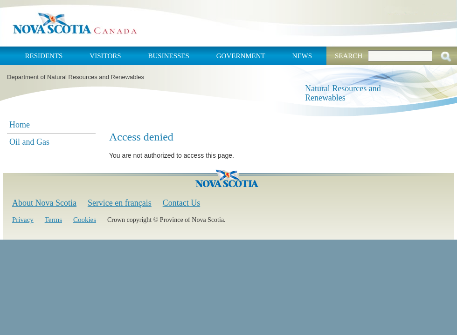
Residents (44, 56)
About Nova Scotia (44, 203)
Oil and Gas (29, 142)
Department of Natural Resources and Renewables (75, 77)
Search (348, 56)
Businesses (168, 56)
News (302, 56)
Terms (53, 219)
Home (19, 124)
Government (240, 56)
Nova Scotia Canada (75, 23)
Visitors (105, 56)
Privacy (23, 219)
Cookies (84, 219)
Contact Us (182, 203)
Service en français (120, 203)
